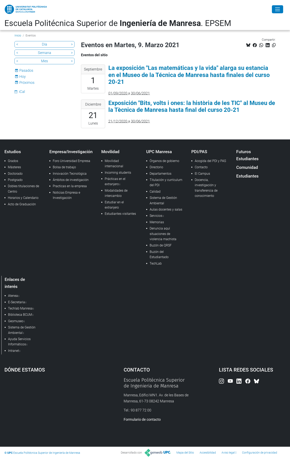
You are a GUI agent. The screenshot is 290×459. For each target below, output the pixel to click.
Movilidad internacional (114, 163)
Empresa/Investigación (71, 151)
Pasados (26, 70)
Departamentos (160, 174)
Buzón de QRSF (161, 245)
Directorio (156, 167)
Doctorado (15, 174)
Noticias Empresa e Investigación (66, 195)
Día (44, 44)
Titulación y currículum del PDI (166, 182)
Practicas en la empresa (70, 186)
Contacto (201, 167)
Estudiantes (247, 176)
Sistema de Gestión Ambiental (163, 200)
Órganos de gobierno (164, 161)
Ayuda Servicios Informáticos (19, 341)
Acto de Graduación (22, 204)
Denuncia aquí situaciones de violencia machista (163, 233)
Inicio (17, 35)
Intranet (13, 351)
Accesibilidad (208, 452)
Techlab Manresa (20, 308)
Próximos (26, 82)
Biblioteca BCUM (20, 315)
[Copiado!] (274, 45)
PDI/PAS (199, 151)
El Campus (202, 174)
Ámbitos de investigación (71, 180)
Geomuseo (15, 321)
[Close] (277, 9)
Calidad (155, 191)
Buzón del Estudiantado (159, 254)
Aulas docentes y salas (166, 209)
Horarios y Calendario (23, 198)
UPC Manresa (159, 151)
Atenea (13, 296)
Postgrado (15, 180)
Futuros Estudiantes (247, 155)
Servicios (156, 216)
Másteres (14, 167)
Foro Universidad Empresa (71, 161)
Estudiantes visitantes (120, 214)
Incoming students (118, 172)
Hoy (22, 76)
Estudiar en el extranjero (114, 204)
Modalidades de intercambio (116, 193)
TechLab (156, 263)
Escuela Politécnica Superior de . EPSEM (117, 23)
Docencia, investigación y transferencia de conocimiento (206, 188)
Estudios (12, 151)
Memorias (157, 222)
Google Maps (49, 407)
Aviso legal (228, 452)
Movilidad (110, 151)
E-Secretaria (16, 302)
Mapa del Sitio (185, 452)
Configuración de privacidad (259, 452)
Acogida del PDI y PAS (210, 161)
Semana (44, 53)
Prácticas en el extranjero (115, 181)
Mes (44, 61)
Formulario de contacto (142, 419)
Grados (13, 161)
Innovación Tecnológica (70, 174)
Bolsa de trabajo (64, 167)
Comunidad (247, 167)
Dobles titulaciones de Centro (23, 188)
